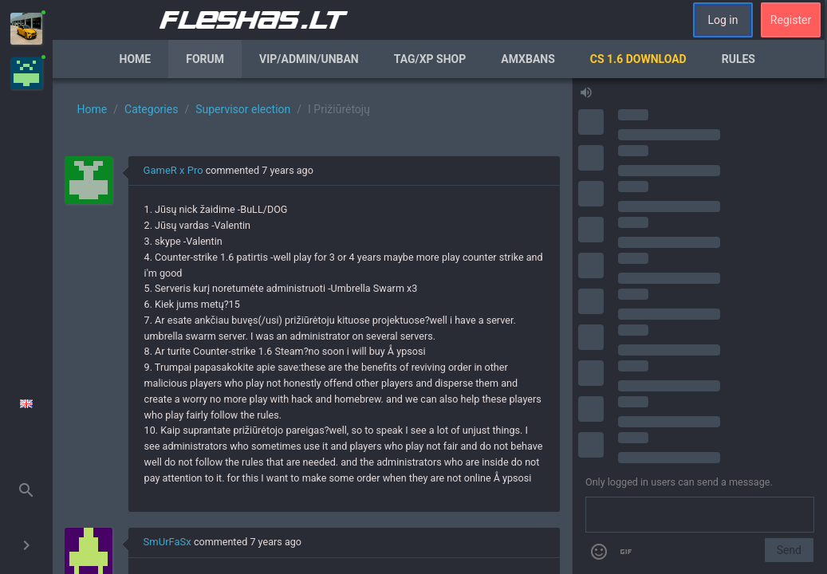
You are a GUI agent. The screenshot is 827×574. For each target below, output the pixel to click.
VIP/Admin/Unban (309, 59)
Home (136, 59)
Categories (151, 109)
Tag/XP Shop (430, 59)
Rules (738, 59)
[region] (312, 326)
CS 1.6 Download (638, 59)
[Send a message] (699, 515)
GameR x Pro (173, 170)
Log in (723, 20)
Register (790, 20)
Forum (205, 59)
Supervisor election (242, 109)
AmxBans (528, 59)
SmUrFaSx (167, 542)
